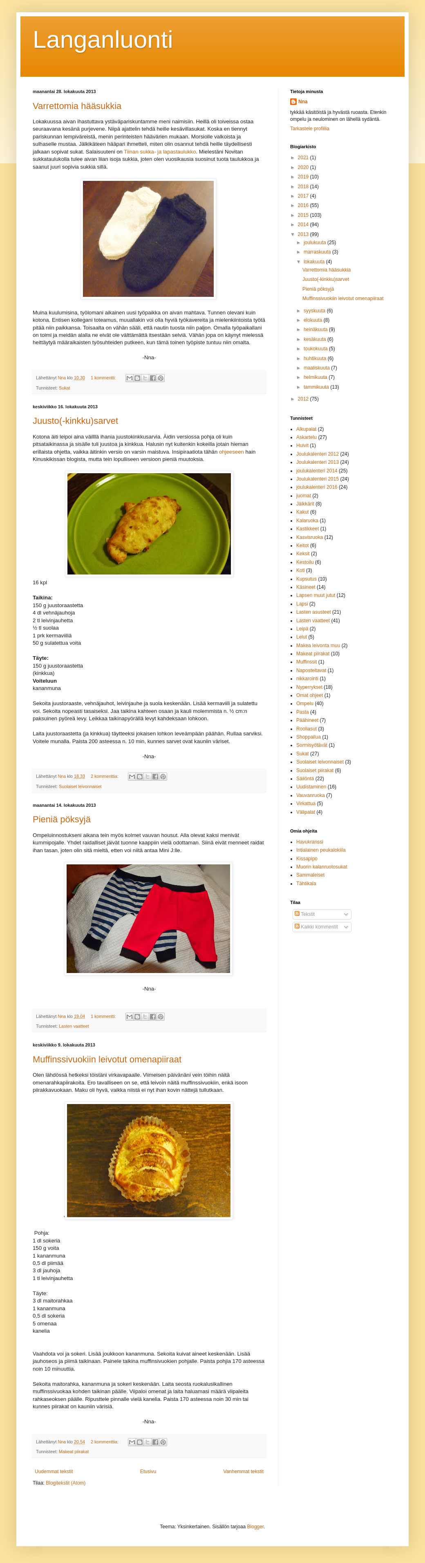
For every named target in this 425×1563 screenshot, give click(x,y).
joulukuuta (315, 242)
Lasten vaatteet (74, 1026)
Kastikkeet (307, 529)
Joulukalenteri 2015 (317, 479)
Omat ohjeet (309, 695)
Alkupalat (306, 429)
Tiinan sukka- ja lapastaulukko (160, 152)
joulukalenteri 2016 (317, 487)
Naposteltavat (311, 670)
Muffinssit (306, 662)
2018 (304, 186)
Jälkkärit (305, 504)
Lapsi (302, 604)
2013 (304, 234)
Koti (300, 570)
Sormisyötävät (311, 745)
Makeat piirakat (74, 1451)
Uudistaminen (311, 787)
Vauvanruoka (310, 795)
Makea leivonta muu (318, 645)
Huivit (302, 445)
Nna (303, 102)
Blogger (255, 1527)
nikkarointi (307, 678)
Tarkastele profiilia (309, 128)
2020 (304, 167)
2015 (304, 215)
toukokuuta (316, 349)
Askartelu (306, 437)
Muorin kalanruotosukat (321, 867)
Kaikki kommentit (316, 927)
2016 (304, 205)
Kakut (302, 512)
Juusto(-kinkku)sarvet (75, 421)
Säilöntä (305, 779)
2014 (304, 224)
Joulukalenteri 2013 (317, 462)
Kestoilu (305, 562)
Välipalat (305, 812)
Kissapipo (307, 859)
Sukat (64, 387)
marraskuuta (318, 252)
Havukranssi (309, 842)
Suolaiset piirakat (314, 770)
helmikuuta (316, 377)
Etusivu (148, 1471)
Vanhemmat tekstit (244, 1471)
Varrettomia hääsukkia (77, 106)
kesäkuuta (315, 339)
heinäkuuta (316, 329)
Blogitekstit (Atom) (65, 1483)
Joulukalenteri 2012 (317, 454)
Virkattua (305, 803)
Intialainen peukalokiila (321, 850)
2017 (304, 196)
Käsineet (305, 587)
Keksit (303, 554)
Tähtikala (306, 883)
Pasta (302, 712)
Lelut (301, 637)
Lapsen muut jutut (315, 595)
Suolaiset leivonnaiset (80, 786)
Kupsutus (306, 579)
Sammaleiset (310, 875)
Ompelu (304, 703)
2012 (304, 399)
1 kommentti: (104, 377)
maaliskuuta (317, 368)
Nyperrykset (309, 687)
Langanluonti (103, 39)
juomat (303, 496)
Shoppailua (308, 737)
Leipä (302, 629)
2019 (304, 177)
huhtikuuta (316, 358)
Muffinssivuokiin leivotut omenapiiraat (107, 1059)
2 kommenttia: (105, 776)
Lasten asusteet (313, 612)
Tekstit (305, 914)
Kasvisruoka (309, 537)
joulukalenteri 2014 (317, 471)
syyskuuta (315, 311)
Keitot (302, 545)
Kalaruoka (307, 520)
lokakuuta (315, 262)
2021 (304, 157)
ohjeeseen (231, 452)
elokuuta (314, 320)
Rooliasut (306, 729)
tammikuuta (317, 387)
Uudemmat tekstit (54, 1471)
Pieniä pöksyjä (62, 819)
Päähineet (307, 720)
